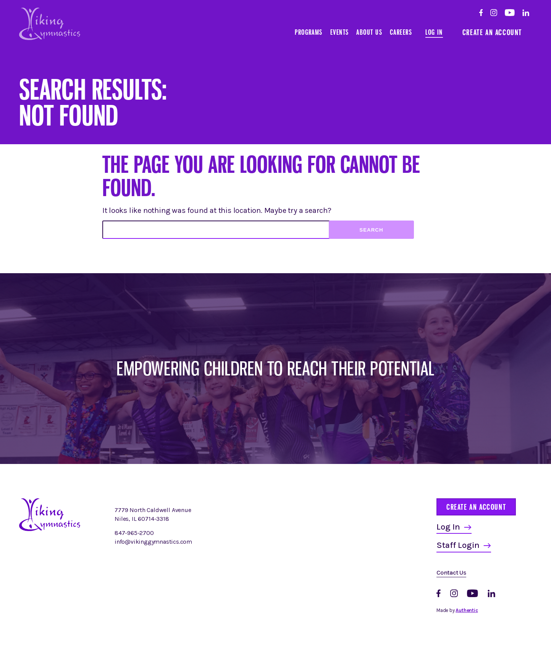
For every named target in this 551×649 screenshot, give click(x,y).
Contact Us (451, 572)
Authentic (467, 610)
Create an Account (492, 32)
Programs (309, 32)
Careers (401, 32)
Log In (434, 32)
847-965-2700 (134, 532)
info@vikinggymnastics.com (153, 541)
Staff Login (458, 545)
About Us (369, 32)
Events (339, 32)
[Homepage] (49, 529)
